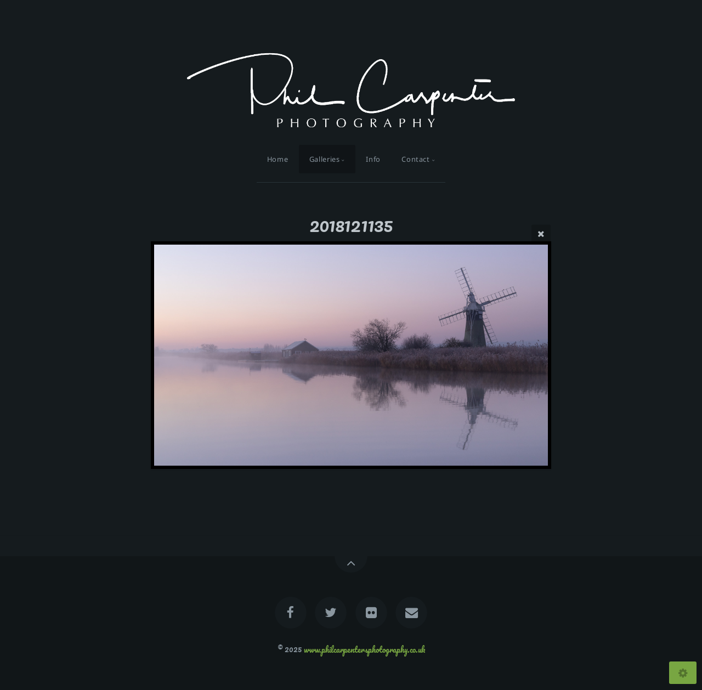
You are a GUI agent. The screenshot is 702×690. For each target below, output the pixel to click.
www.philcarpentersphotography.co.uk (364, 649)
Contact (415, 159)
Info (373, 159)
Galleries (324, 159)
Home (277, 159)
